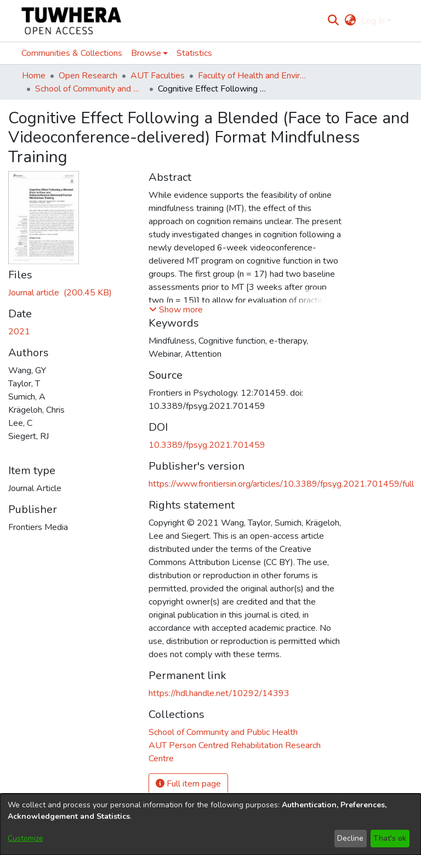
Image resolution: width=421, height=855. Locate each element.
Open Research (88, 76)
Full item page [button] (188, 784)
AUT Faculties (157, 76)
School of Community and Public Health (90, 89)
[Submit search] (333, 20)
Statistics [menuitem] (194, 53)
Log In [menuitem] (373, 21)
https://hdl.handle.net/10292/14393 (219, 693)
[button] (176, 310)
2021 (19, 332)
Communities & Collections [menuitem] (71, 53)
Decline (350, 838)
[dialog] (210, 824)
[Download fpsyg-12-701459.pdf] (60, 293)
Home (33, 76)
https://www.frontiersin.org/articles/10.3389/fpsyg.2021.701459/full (281, 484)
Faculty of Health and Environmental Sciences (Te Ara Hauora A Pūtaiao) (253, 76)
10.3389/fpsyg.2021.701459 (207, 445)
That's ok (389, 838)
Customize (25, 838)
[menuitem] (350, 20)
